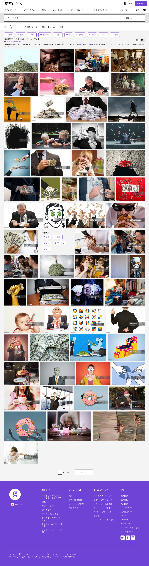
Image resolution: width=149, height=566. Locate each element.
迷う (32, 35)
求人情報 (124, 504)
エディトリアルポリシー (34, 554)
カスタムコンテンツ (50, 514)
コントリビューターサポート (52, 525)
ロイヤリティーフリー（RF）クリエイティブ (51, 497)
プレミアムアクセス (77, 504)
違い (103, 35)
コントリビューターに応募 (52, 531)
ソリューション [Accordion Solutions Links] (75, 490)
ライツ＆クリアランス (103, 500)
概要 (71, 496)
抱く (58, 35)
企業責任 (124, 500)
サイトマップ (84, 554)
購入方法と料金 (75, 500)
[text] (60, 18)
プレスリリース (127, 508)
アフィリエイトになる (129, 528)
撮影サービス (74, 508)
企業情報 (124, 496)
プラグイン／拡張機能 (103, 504)
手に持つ (44, 35)
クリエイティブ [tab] (30, 27)
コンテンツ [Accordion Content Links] (46, 490)
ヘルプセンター (127, 532)
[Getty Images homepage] (15, 3)
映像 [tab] (62, 27)
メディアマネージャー (103, 496)
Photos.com (125, 524)
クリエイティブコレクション (52, 519)
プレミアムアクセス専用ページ (104, 521)
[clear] (111, 18)
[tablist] (44, 26)
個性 (20, 35)
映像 (44, 502)
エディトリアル (48, 506)
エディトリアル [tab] (48, 27)
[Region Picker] (16, 504)
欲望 (9, 35)
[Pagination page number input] (60, 472)
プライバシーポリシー (54, 554)
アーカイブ (46, 510)
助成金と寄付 (126, 512)
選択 (115, 35)
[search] (10, 18)
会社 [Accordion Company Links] (122, 490)
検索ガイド (98, 516)
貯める (79, 35)
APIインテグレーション (103, 512)
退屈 (92, 35)
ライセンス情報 (70, 554)
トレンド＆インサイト (103, 508)
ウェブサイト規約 (15, 554)
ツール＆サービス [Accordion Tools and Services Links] (101, 490)
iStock (123, 516)
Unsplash (124, 520)
